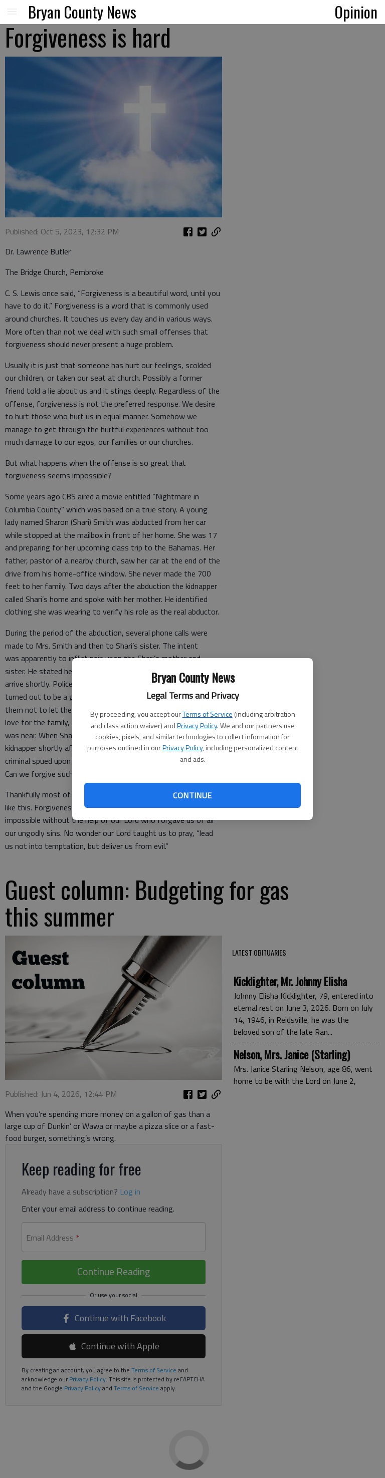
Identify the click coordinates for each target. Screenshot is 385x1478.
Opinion (356, 11)
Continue (192, 795)
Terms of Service (207, 714)
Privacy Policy (197, 725)
